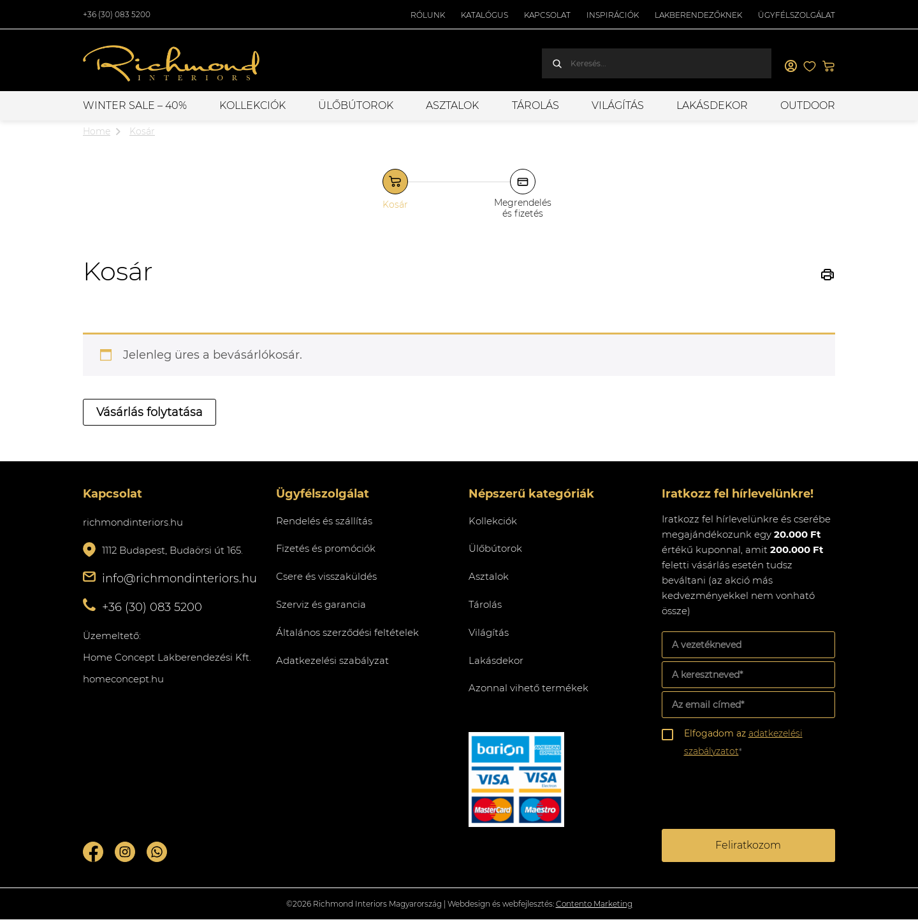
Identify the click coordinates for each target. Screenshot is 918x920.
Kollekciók (252, 105)
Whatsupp (157, 852)
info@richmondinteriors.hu (179, 578)
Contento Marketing (594, 904)
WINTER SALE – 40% (135, 105)
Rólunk (428, 15)
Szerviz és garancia (321, 604)
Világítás (618, 105)
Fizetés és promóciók (325, 548)
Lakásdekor (712, 105)
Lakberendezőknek (698, 15)
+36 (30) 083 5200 (116, 14)
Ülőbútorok (355, 105)
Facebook (93, 852)
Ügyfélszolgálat (796, 15)
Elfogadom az (743, 742)
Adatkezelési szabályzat (332, 660)
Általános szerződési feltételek (347, 632)
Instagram (125, 852)
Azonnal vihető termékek (528, 688)
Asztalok (452, 105)
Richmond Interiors (172, 63)
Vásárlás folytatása (149, 412)
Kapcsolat (547, 15)
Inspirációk (612, 15)
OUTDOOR (807, 105)
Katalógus (484, 15)
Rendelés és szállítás (324, 521)
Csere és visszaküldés (326, 576)
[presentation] (759, 795)
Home (96, 131)
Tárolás (535, 105)
